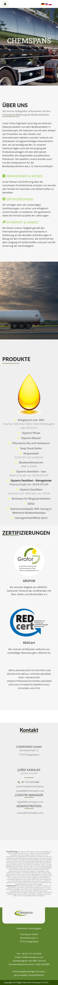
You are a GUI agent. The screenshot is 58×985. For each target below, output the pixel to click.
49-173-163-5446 (30, 782)
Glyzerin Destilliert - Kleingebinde (29, 482)
